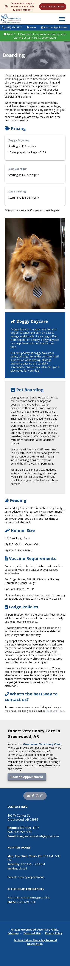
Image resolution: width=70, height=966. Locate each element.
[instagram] (41, 796)
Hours (31, 27)
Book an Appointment (52, 6)
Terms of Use (32, 933)
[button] (62, 19)
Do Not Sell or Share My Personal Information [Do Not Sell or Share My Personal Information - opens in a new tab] (35, 942)
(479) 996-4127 (12, 27)
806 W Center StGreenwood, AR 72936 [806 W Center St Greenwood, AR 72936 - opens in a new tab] (22, 817)
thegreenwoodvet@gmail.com (33, 836)
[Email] (28, 796)
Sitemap (13, 933)
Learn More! (49, 37)
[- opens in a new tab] (33, 796)
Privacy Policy (54, 933)
